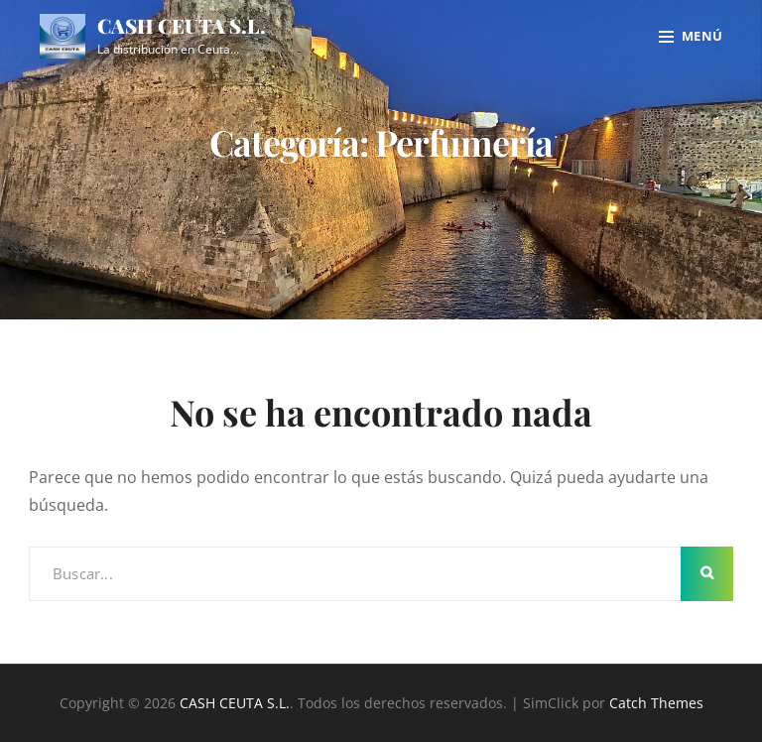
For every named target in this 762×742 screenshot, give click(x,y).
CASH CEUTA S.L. (181, 25)
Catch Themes (656, 702)
